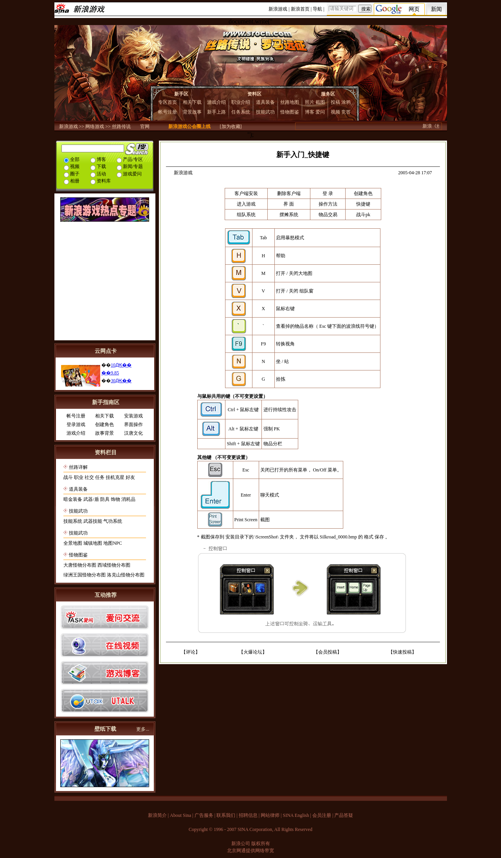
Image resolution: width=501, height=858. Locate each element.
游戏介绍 (216, 102)
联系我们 (225, 815)
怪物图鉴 (289, 112)
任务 (100, 477)
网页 (414, 9)
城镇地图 (92, 543)
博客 (309, 112)
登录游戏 (76, 424)
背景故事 (192, 112)
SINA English (296, 815)
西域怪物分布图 (113, 565)
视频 (335, 112)
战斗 (68, 477)
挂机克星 (115, 477)
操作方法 (328, 204)
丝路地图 (289, 102)
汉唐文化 (133, 433)
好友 (130, 477)
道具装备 (265, 102)
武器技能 (92, 521)
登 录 (328, 193)
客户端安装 (246, 193)
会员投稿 (327, 652)
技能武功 (265, 112)
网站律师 (270, 815)
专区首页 (167, 102)
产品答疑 (343, 815)
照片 (309, 102)
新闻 (436, 9)
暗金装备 (72, 499)
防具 (105, 499)
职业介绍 (240, 102)
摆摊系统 (288, 214)
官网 (145, 126)
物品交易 (328, 214)
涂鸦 (346, 102)
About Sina (180, 815)
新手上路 (216, 112)
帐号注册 (167, 112)
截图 (320, 102)
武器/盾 (91, 499)
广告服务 (204, 815)
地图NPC (112, 543)
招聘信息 (248, 815)
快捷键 (363, 204)
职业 (78, 477)
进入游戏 (246, 204)
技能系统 (72, 521)
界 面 (288, 204)
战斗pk (363, 214)
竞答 (346, 112)
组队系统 (246, 214)
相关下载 (192, 102)
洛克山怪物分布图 (125, 575)
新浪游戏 (278, 9)
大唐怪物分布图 (79, 565)
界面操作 (133, 424)
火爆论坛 (252, 652)
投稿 (335, 102)
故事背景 (104, 433)
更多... (142, 729)
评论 (190, 652)
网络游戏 (94, 126)
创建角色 (104, 424)
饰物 (115, 499)
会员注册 (321, 815)
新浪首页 (300, 9)
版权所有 (260, 843)
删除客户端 (289, 193)
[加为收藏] (231, 126)
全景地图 (72, 543)
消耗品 (128, 499)
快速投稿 (402, 652)
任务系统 (240, 112)
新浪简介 (157, 815)
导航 (317, 9)
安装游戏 (133, 416)
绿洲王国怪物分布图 (84, 575)
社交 (89, 477)
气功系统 (112, 521)
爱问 (320, 112)
